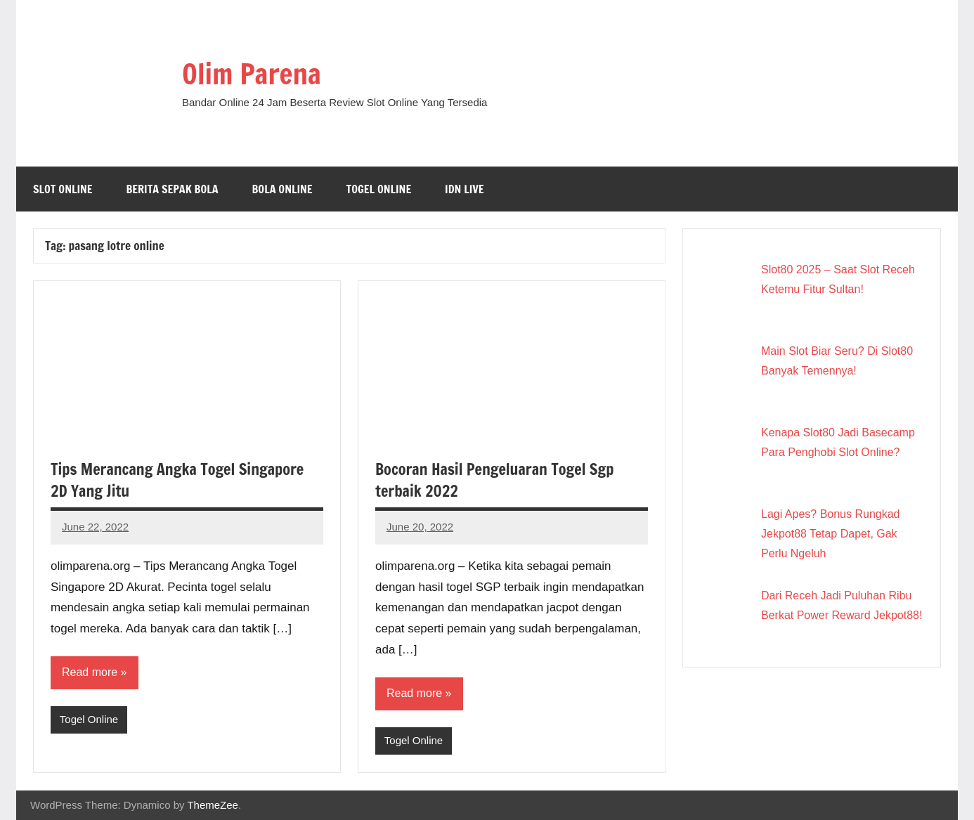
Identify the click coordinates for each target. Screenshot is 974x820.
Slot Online (63, 189)
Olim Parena (251, 73)
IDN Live (464, 189)
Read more (89, 672)
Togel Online (379, 189)
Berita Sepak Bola (172, 189)
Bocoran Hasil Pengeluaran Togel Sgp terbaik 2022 (494, 480)
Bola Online (282, 189)
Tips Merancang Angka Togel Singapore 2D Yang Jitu (177, 480)
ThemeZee (212, 805)
